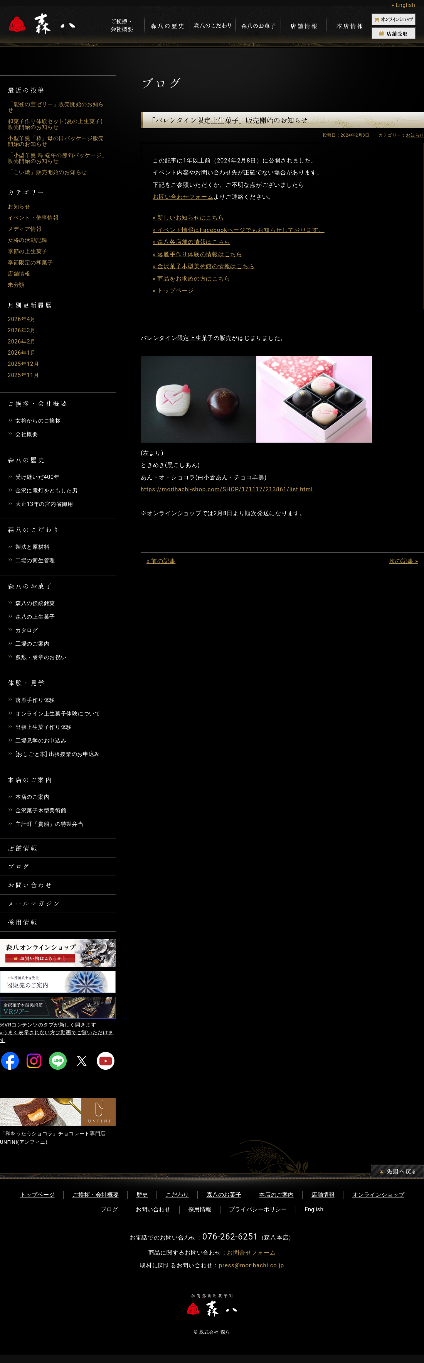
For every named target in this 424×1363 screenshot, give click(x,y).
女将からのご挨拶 (39, 420)
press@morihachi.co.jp (251, 1273)
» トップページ (173, 290)
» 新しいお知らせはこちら (188, 217)
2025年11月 (24, 375)
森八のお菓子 (224, 1202)
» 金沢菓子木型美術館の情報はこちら (203, 266)
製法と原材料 (33, 546)
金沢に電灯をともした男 (48, 490)
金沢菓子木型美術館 (42, 810)
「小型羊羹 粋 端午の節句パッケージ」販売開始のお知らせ (55, 158)
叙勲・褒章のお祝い (42, 657)
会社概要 (27, 434)
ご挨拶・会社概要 (95, 1202)
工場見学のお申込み (42, 740)
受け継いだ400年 (38, 476)
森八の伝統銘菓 (36, 603)
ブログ (20, 869)
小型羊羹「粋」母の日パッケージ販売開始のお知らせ (56, 141)
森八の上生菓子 (36, 616)
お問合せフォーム (251, 1260)
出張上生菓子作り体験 (45, 727)
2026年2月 (22, 341)
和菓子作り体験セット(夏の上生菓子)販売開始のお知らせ (54, 124)
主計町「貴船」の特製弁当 (51, 823)
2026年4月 (22, 319)
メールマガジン (37, 909)
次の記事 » (403, 561)
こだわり (177, 1202)
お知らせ (20, 206)
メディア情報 (26, 228)
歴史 (142, 1202)
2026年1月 (22, 352)
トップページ (37, 1202)
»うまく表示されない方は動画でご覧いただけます (57, 1045)
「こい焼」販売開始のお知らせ (50, 172)
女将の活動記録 (29, 240)
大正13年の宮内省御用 (46, 504)
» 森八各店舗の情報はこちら (191, 241)
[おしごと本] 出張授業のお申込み (60, 754)
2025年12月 (24, 363)
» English (403, 5)
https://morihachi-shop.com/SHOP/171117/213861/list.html (227, 489)
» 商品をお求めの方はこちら (191, 278)
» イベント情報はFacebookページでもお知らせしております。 (239, 230)
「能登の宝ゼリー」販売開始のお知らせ (56, 107)
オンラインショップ (378, 1202)
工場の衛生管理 (36, 560)
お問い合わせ (33, 889)
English (314, 1217)
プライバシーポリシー (258, 1217)
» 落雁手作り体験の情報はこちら (197, 254)
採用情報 (25, 929)
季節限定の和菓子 (32, 262)
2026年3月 (22, 330)
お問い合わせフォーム (183, 196)
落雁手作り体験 (36, 700)
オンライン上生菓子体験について (60, 713)
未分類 (17, 284)
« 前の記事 (160, 561)
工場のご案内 (33, 643)
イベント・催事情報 (35, 217)
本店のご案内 (33, 796)
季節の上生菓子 (29, 251)
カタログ (27, 630)
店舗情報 (20, 273)
